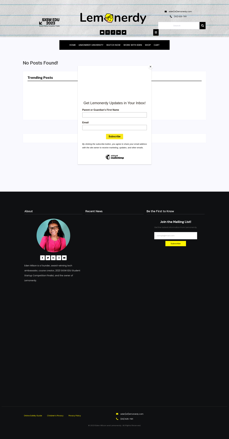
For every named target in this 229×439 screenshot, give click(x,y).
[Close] (150, 66)
